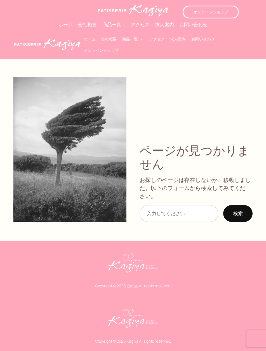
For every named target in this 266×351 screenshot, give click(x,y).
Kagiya (132, 285)
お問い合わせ (203, 39)
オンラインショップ (210, 12)
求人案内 (178, 39)
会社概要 (109, 39)
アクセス (157, 39)
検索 (238, 213)
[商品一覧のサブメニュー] (124, 24)
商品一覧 (132, 39)
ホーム (90, 39)
